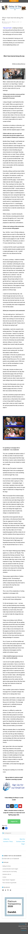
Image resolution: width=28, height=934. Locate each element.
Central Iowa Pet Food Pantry (9, 871)
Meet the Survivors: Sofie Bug (20, 841)
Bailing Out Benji (7, 22)
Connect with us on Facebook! (12, 855)
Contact (4, 877)
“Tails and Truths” (7, 28)
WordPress (23, 930)
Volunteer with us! (6, 874)
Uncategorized (7, 833)
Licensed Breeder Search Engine (10, 869)
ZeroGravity (22, 924)
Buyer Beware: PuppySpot (8, 880)
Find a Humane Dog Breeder (9, 882)
